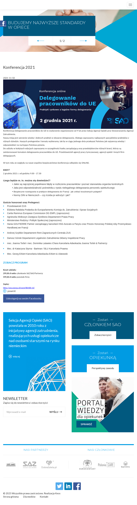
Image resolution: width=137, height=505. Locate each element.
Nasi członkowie (101, 450)
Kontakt (44, 496)
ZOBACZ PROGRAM (15, 262)
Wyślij (55, 411)
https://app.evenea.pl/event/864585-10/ (19, 288)
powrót (9, 291)
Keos (57, 493)
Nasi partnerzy (36, 450)
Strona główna (11, 496)
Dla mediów (29, 496)
